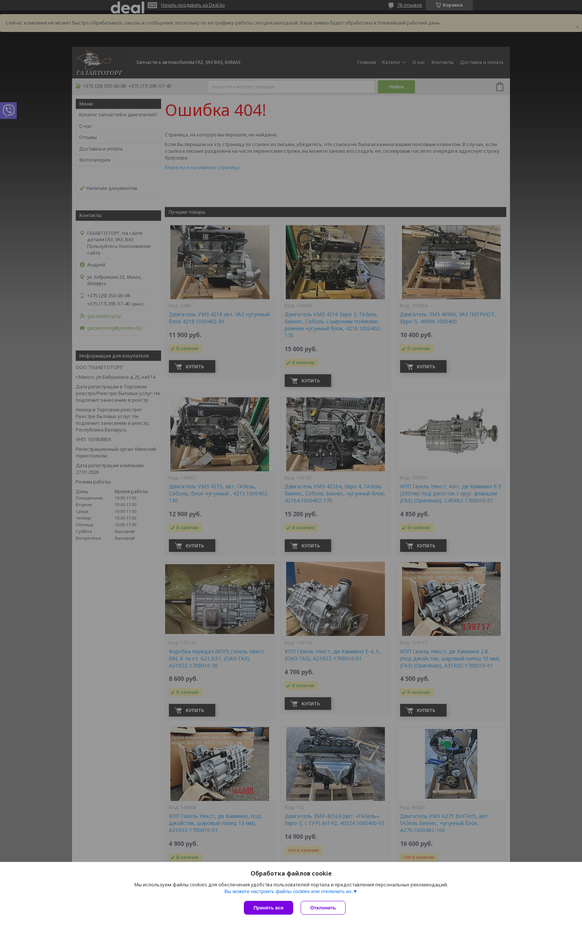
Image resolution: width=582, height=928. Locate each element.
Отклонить (323, 908)
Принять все (269, 908)
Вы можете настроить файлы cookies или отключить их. (288, 891)
